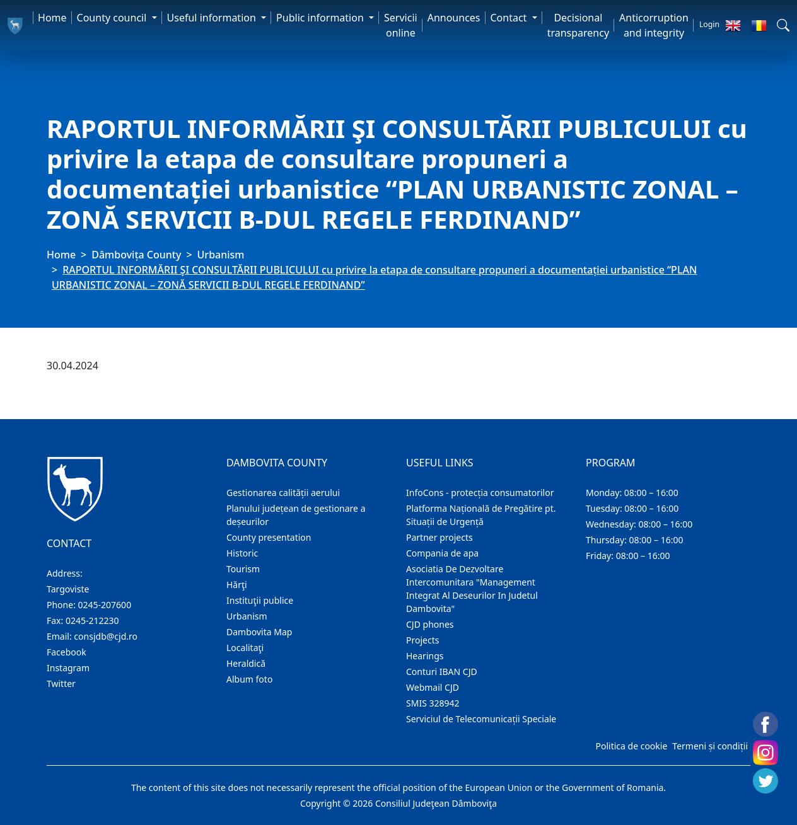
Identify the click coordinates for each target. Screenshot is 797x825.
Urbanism (221, 255)
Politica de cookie (631, 746)
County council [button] (113, 18)
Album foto (249, 679)
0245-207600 (105, 605)
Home (52, 18)
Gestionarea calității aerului (283, 493)
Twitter (61, 683)
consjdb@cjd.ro (105, 636)
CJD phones (430, 624)
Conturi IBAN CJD (441, 672)
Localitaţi (245, 648)
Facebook (66, 652)
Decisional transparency (578, 25)
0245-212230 (92, 620)
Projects (422, 640)
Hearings (425, 656)
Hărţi (236, 585)
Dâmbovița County (136, 255)
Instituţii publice (259, 600)
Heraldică (245, 663)
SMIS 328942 (433, 703)
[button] (783, 25)
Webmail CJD (432, 687)
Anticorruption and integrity (654, 25)
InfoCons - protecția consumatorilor (480, 493)
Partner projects (439, 537)
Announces (454, 18)
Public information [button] (321, 18)
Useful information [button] (213, 18)
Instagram (68, 668)
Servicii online (400, 25)
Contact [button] (510, 18)
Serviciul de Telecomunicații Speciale (481, 719)
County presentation (268, 537)
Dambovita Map (259, 632)
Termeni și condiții (710, 746)
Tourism (243, 569)
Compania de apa (442, 553)
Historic (242, 553)
